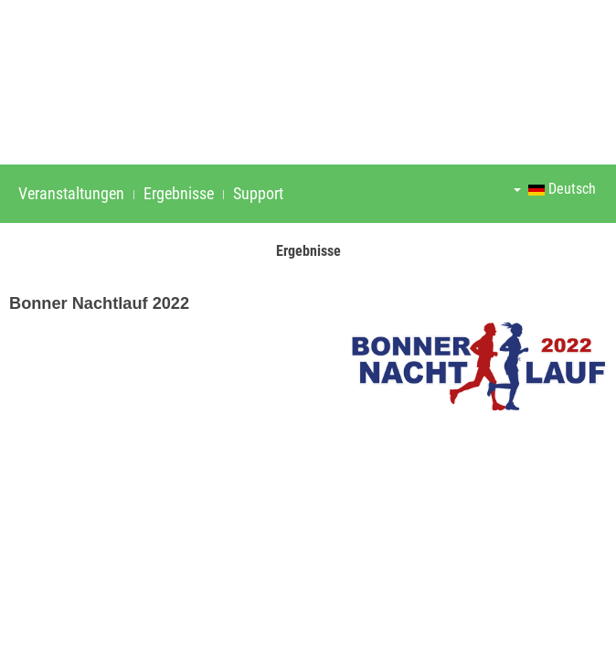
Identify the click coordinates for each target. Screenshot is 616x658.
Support (258, 193)
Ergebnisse (178, 193)
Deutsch (555, 188)
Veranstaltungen (71, 193)
